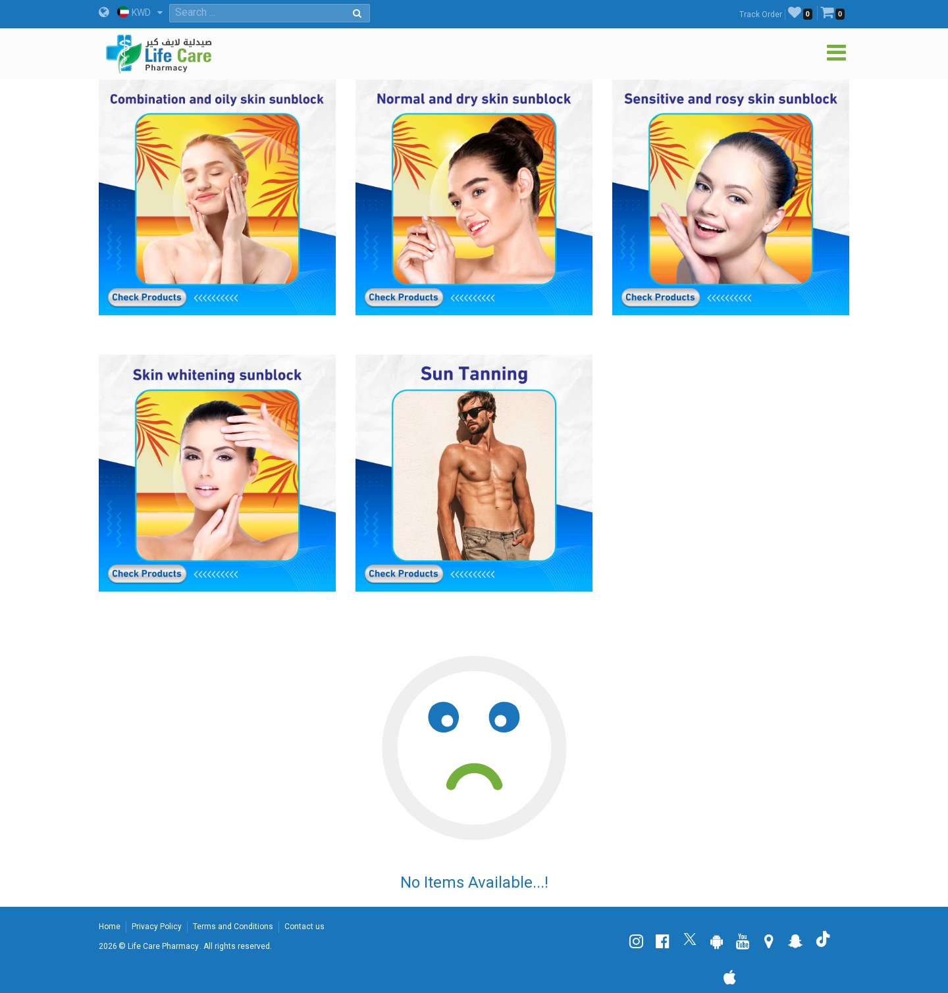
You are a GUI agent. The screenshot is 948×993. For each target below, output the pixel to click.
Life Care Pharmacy (163, 946)
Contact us (304, 926)
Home (109, 926)
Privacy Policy (157, 926)
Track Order (760, 14)
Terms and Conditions (233, 926)
